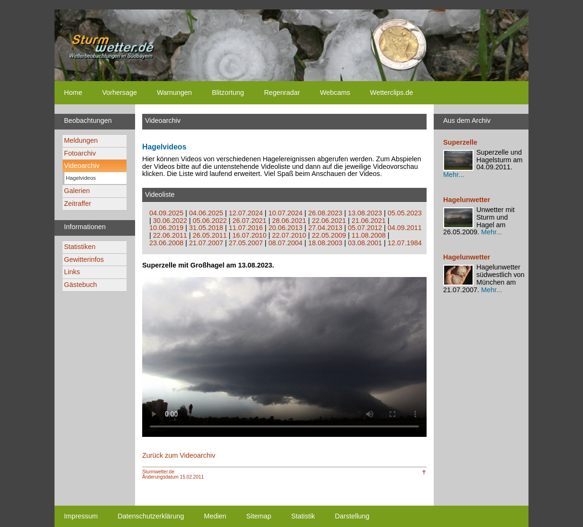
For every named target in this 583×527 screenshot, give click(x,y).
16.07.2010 (249, 235)
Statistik (303, 516)
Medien (215, 516)
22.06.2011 (170, 235)
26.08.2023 (325, 213)
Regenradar (282, 92)
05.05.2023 (405, 213)
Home (73, 92)
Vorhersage (119, 92)
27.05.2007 (246, 243)
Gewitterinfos (84, 259)
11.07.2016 (246, 227)
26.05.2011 (210, 235)
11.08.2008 (369, 235)
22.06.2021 (329, 220)
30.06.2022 (170, 220)
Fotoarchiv (80, 153)
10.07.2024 (285, 213)
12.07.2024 (246, 213)
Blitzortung (228, 92)
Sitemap (258, 516)
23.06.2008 (166, 243)
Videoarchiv (82, 165)
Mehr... (453, 174)
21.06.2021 (369, 220)
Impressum (81, 516)
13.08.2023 (365, 213)
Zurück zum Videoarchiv (178, 455)
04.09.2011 (405, 227)
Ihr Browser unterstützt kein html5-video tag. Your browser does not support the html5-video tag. (284, 357)
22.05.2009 (329, 235)
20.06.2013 (285, 227)
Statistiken (79, 246)
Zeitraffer (77, 203)
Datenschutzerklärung (151, 516)
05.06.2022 (210, 220)
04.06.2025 (206, 213)
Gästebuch (80, 284)
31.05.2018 (206, 227)
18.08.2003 (325, 243)
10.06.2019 (166, 227)
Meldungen (81, 140)
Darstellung (352, 516)
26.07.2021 (249, 220)
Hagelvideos (81, 178)
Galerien (77, 190)
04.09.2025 (166, 213)
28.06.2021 (289, 220)
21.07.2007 (206, 243)
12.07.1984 (405, 243)
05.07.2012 (365, 227)
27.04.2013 (325, 227)
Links (72, 272)
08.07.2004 (285, 243)
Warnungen (174, 92)
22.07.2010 (289, 235)
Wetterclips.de (391, 92)
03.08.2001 (365, 243)
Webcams (335, 92)
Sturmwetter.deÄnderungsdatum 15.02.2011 (173, 474)
